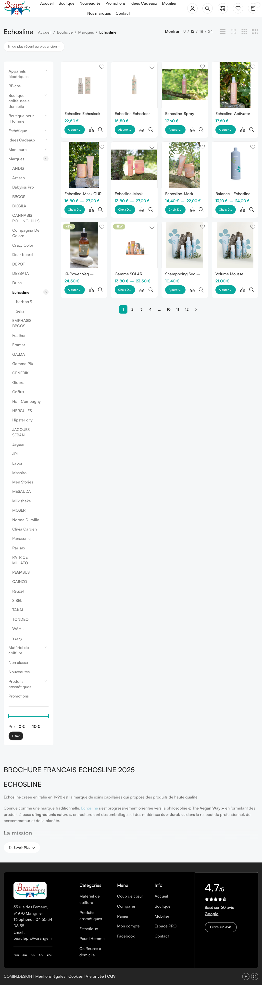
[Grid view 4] (254, 34)
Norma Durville (25, 522)
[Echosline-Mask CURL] (83, 156)
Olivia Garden (24, 532)
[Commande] (34, 49)
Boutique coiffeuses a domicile (19, 104)
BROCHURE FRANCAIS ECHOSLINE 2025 (69, 772)
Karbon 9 (24, 304)
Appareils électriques (18, 76)
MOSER (18, 513)
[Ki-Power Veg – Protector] (83, 226)
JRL (15, 456)
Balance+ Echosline (233, 185)
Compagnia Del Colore (26, 236)
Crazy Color (22, 247)
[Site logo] (19, 9)
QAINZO (19, 584)
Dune (17, 285)
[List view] (222, 34)
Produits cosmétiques (20, 687)
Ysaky (17, 640)
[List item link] (94, 902)
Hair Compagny (26, 404)
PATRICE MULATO (20, 563)
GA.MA (18, 357)
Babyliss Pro (23, 190)
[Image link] (30, 892)
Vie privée (95, 979)
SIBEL (17, 603)
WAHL (18, 631)
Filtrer (16, 739)
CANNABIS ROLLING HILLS (25, 221)
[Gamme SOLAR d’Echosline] (134, 226)
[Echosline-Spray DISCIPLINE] (185, 87)
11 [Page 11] (177, 279)
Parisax (18, 550)
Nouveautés (19, 674)
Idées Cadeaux (22, 142)
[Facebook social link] (246, 979)
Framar (18, 347)
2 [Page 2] (132, 279)
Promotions (19, 699)
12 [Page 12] (186, 279)
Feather (19, 338)
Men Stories (22, 484)
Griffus (18, 394)
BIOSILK (19, 208)
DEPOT (18, 266)
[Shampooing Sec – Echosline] (185, 226)
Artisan (18, 180)
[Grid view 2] (233, 34)
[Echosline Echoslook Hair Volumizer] (134, 87)
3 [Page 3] (141, 279)
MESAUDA (21, 494)
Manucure (18, 152)
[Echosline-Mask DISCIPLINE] (134, 156)
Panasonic (21, 541)
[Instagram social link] (254, 979)
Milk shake (21, 503)
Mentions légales (50, 979)
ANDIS (18, 171)
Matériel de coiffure (19, 653)
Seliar (21, 313)
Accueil (44, 34)
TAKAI (17, 612)
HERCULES (22, 413)
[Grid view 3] (244, 34)
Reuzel (18, 593)
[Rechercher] (207, 10)
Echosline (20, 294)
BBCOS (18, 199)
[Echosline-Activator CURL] (235, 87)
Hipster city (22, 422)
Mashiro (19, 475)
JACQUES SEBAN (21, 435)
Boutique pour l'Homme (21, 121)
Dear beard (22, 257)
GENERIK (20, 375)
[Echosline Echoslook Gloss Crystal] (83, 87)
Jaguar (18, 447)
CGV (111, 979)
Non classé (18, 665)
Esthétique (18, 133)
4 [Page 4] (150, 279)
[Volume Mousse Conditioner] (235, 226)
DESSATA (20, 276)
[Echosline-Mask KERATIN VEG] (185, 156)
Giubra (18, 385)
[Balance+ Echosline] (235, 156)
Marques (86, 34)
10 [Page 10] (169, 279)
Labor (17, 466)
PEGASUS (21, 574)
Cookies (75, 979)
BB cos (15, 88)
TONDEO (20, 622)
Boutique (65, 34)
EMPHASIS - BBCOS (23, 326)
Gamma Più (22, 366)
